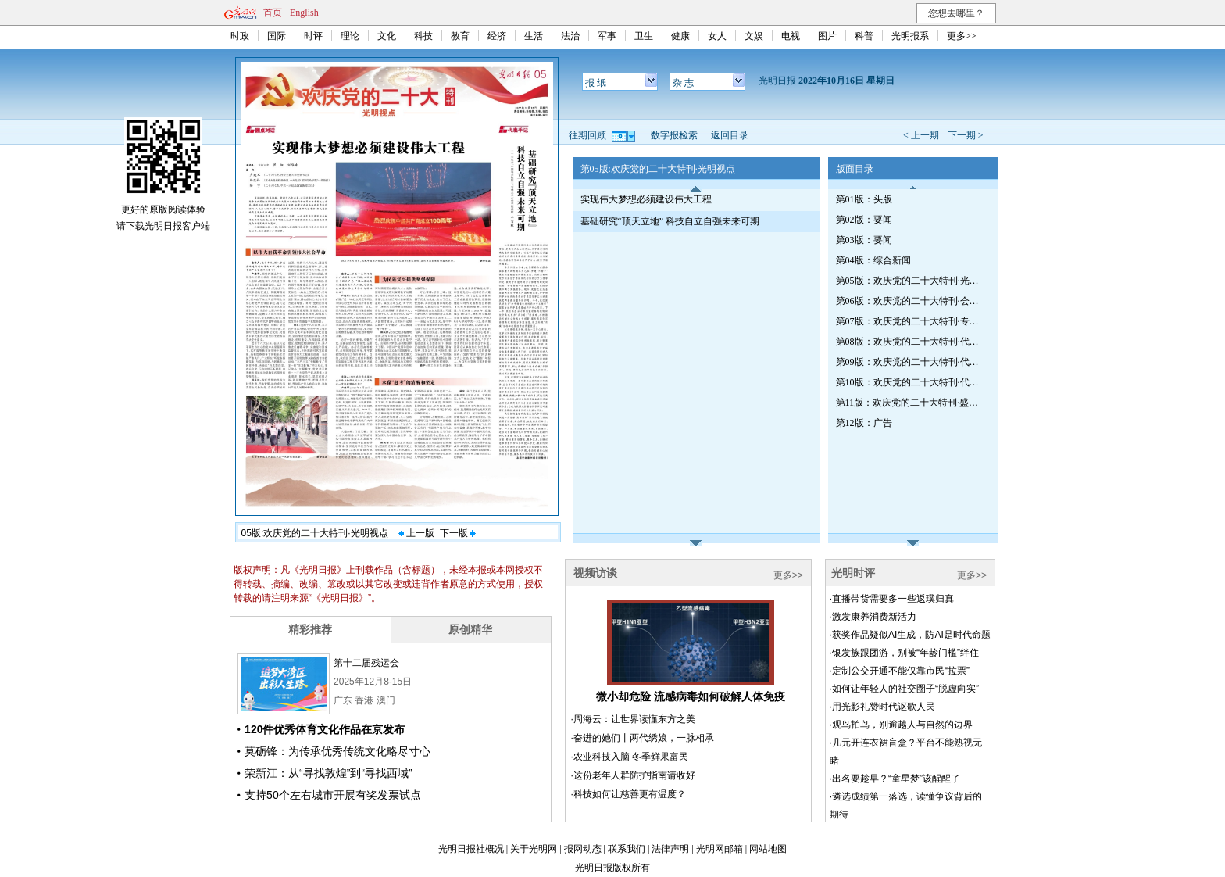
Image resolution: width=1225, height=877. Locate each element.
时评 (313, 35)
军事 (607, 35)
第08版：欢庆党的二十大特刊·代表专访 (910, 341)
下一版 (458, 533)
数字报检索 (674, 135)
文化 (386, 35)
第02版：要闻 (864, 219)
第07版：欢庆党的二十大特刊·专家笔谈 (910, 321)
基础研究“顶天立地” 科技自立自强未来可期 (670, 221)
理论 (350, 35)
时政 (239, 35)
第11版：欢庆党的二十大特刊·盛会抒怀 (910, 402)
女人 (717, 35)
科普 (864, 35)
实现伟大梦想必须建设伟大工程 (646, 199)
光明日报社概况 (471, 848)
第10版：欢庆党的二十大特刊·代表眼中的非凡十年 (910, 382)
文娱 (754, 35)
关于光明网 (533, 848)
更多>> (962, 35)
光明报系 (910, 35)
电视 (790, 35)
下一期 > (966, 135)
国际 (276, 35)
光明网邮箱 (719, 848)
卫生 (643, 35)
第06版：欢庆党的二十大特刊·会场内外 (910, 300)
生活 (533, 35)
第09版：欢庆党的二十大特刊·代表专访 (910, 361)
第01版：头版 (864, 199)
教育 (460, 35)
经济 (497, 35)
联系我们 (626, 848)
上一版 (416, 533)
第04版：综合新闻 (873, 260)
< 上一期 (921, 135)
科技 (423, 35)
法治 (570, 35)
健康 (680, 35)
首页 (272, 12)
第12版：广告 (864, 422)
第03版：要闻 (864, 239)
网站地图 (768, 848)
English (304, 12)
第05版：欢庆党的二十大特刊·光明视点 (910, 280)
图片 (827, 35)
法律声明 (670, 848)
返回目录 (729, 135)
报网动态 (583, 848)
